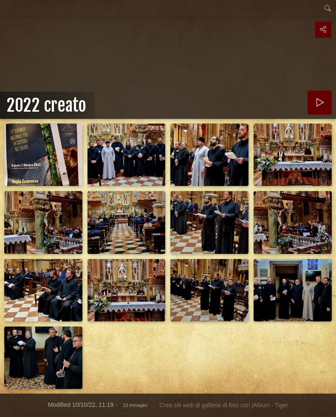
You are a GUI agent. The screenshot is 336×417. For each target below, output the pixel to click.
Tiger (281, 405)
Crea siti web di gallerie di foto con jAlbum (214, 405)
